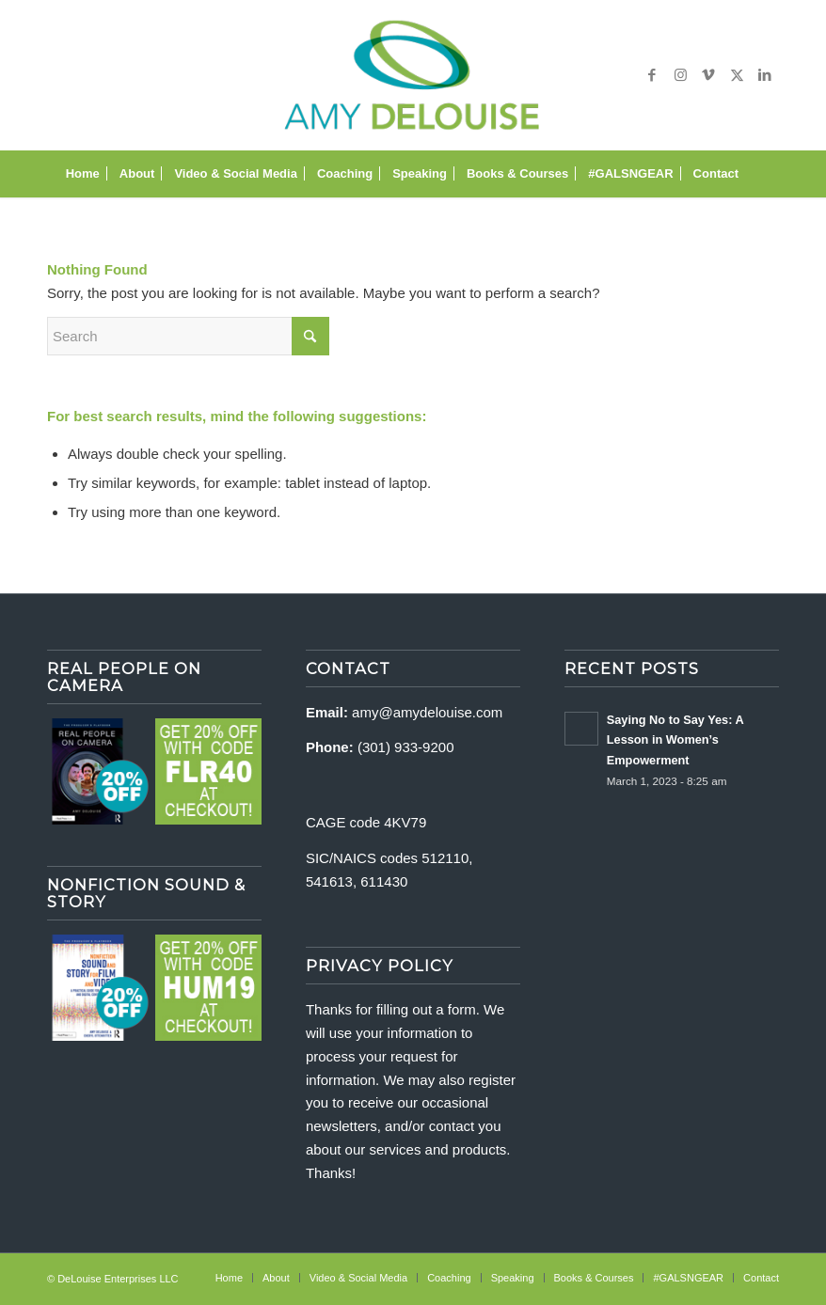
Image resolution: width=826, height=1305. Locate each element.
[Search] (759, 173)
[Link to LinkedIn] (765, 75)
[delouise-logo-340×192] (412, 75)
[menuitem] (82, 173)
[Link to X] (737, 75)
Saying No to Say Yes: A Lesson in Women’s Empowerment (675, 740)
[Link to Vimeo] (708, 75)
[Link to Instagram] (680, 75)
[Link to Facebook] (652, 75)
